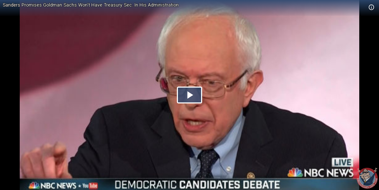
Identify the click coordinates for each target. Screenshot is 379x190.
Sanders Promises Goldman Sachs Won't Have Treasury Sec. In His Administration (91, 5)
